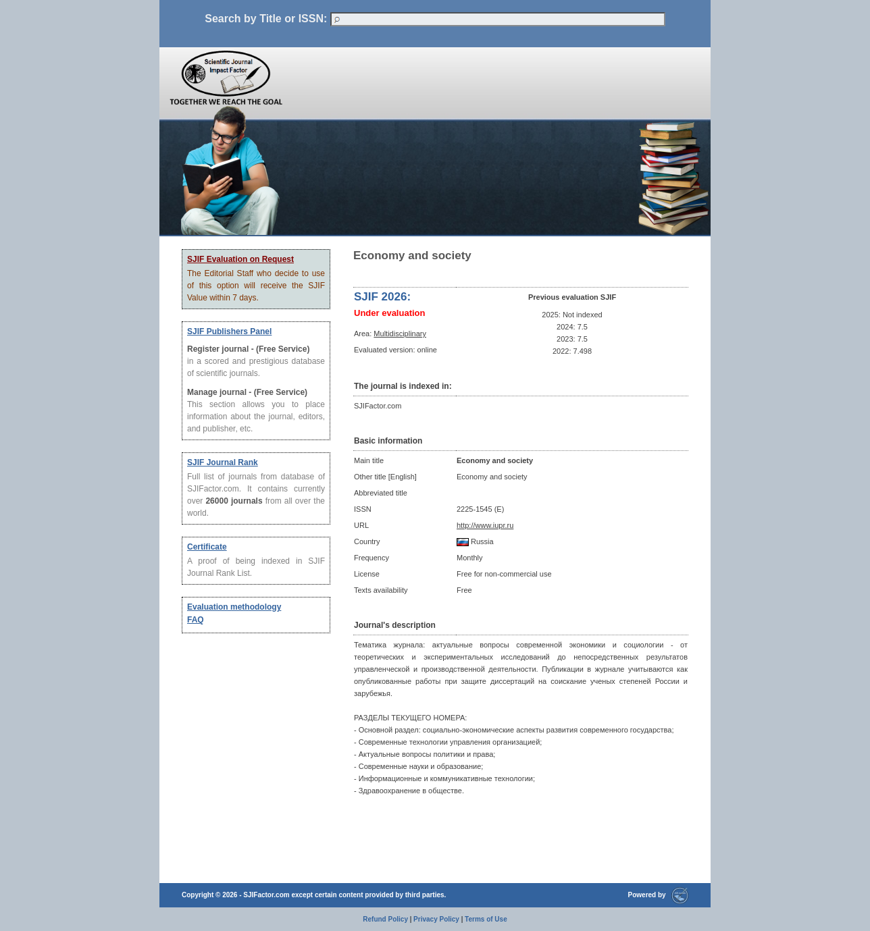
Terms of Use (486, 919)
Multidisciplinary (400, 333)
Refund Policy (385, 919)
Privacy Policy (436, 919)
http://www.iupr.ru (485, 525)
